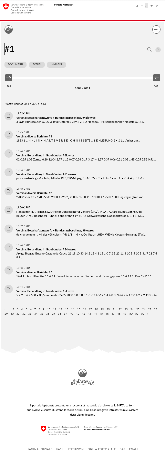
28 (155, 309)
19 (102, 309)
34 (36, 313)
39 (65, 313)
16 (84, 309)
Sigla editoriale (102, 449)
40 (71, 313)
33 (29, 313)
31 (18, 313)
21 (114, 309)
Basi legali (129, 449)
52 (142, 313)
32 (23, 313)
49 (124, 313)
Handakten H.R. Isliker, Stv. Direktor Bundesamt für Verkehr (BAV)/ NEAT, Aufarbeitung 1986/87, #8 (79, 212)
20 (108, 309)
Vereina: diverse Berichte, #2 (34, 193)
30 (12, 313)
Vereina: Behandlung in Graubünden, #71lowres (46, 174)
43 (89, 313)
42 (83, 313)
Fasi (59, 449)
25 (138, 309)
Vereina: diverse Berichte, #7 (34, 272)
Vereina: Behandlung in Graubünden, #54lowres (46, 249)
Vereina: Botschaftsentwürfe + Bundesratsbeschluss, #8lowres (55, 230)
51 (136, 313)
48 (119, 313)
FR (142, 5)
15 (78, 309)
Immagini (56, 64)
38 (59, 313)
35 (41, 313)
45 (101, 313)
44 (95, 313)
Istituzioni (75, 449)
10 (48, 309)
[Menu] (156, 29)
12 (60, 309)
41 (77, 313)
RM (151, 5)
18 (96, 309)
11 (54, 309)
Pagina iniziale (40, 449)
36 (47, 313)
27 (149, 309)
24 (132, 309)
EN (156, 5)
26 (143, 309)
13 (66, 309)
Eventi (37, 64)
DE (136, 5)
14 (72, 309)
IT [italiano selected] (146, 5)
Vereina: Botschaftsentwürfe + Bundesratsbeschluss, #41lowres (55, 118)
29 (6, 313)
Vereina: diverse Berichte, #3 (34, 136)
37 (53, 313)
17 (90, 309)
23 (126, 309)
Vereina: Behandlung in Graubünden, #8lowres (45, 155)
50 (131, 313)
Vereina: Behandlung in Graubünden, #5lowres (45, 291)
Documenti (15, 64)
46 (107, 313)
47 (113, 313)
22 (120, 309)
